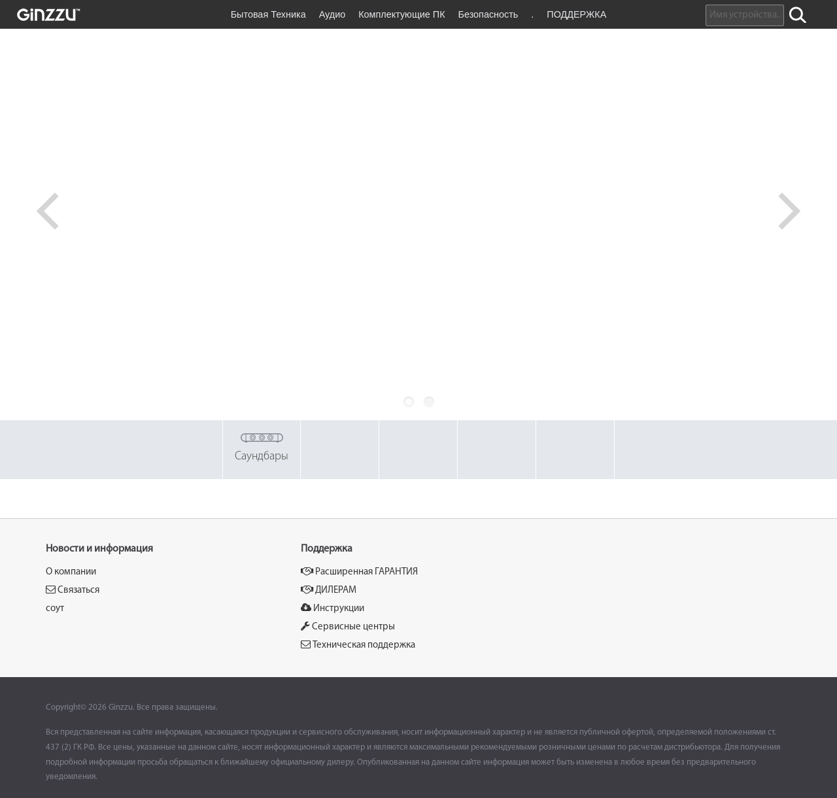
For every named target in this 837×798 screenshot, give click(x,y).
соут (55, 609)
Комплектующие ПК (401, 14)
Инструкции (332, 608)
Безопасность (488, 14)
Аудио (332, 14)
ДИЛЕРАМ (328, 589)
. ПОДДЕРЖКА (568, 14)
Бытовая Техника (268, 14)
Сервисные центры (348, 626)
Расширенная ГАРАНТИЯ (359, 571)
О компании (71, 572)
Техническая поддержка (358, 644)
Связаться (72, 589)
